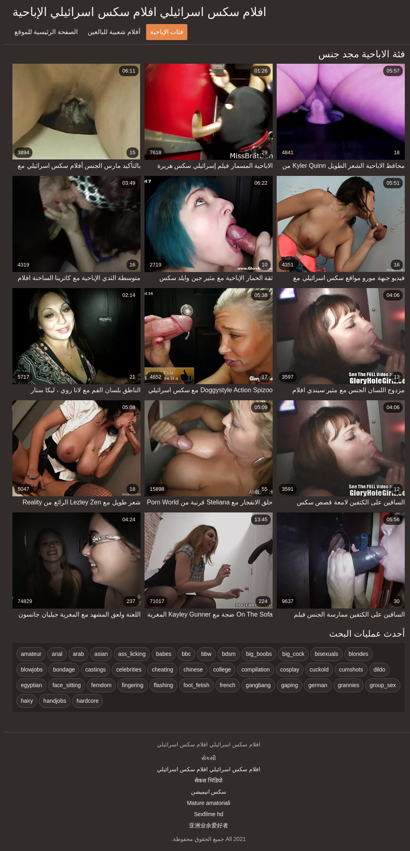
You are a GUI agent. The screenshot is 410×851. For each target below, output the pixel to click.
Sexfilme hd (204, 814)
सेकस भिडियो (205, 780)
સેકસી (205, 758)
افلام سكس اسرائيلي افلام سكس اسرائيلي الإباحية (136, 11)
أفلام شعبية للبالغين (110, 31)
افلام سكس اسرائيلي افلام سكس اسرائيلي (204, 769)
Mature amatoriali (205, 803)
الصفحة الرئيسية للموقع (42, 31)
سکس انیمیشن (205, 791)
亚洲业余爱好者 (205, 825)
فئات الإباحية (163, 31)
